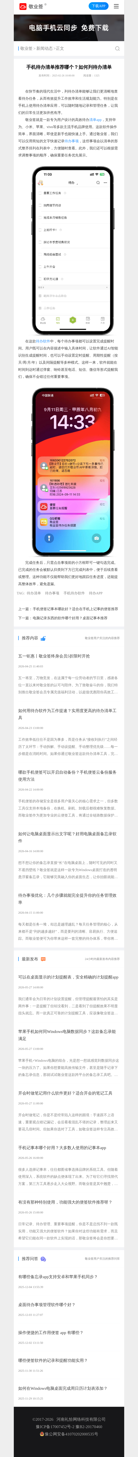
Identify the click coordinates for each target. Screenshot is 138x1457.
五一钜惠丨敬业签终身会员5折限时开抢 (54, 656)
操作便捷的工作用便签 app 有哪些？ (51, 1332)
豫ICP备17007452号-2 (55, 1426)
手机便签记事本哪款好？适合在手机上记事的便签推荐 (75, 609)
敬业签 (26, 48)
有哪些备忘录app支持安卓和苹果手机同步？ (58, 1276)
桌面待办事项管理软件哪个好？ (47, 1304)
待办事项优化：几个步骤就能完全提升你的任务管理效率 (67, 899)
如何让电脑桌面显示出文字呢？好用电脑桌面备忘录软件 (67, 837)
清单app (95, 120)
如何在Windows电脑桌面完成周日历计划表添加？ (63, 1388)
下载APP (98, 6)
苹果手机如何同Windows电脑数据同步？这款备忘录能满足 (67, 1035)
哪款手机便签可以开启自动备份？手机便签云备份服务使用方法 (67, 776)
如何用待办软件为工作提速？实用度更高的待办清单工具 (67, 714)
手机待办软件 (74, 593)
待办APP (96, 593)
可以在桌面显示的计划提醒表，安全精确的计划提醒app (68, 977)
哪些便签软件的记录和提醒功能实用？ (53, 1360)
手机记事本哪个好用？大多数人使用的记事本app (62, 1147)
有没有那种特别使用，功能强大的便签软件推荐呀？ (65, 1202)
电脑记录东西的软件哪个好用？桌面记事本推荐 (70, 618)
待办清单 (34, 593)
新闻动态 (44, 48)
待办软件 (43, 341)
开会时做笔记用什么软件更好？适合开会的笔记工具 (65, 1093)
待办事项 (71, 141)
